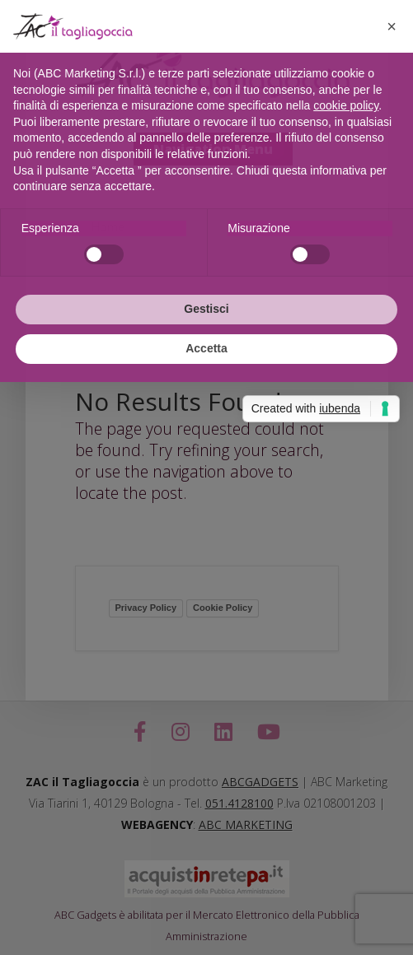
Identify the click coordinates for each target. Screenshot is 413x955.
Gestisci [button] (206, 308)
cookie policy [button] (345, 105)
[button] (391, 26)
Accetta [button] (206, 348)
